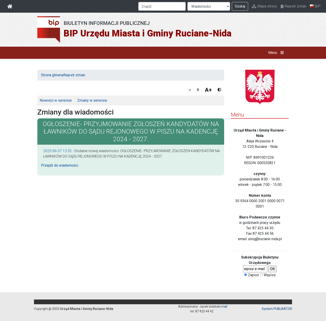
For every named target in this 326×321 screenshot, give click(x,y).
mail (224, 306)
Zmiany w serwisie (92, 100)
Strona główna (52, 75)
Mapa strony (264, 6)
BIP (315, 6)
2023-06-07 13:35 (57, 151)
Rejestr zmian (293, 6)
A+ (208, 90)
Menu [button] (277, 52)
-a (189, 90)
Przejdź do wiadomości (59, 165)
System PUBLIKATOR (277, 309)
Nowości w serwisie (56, 100)
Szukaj (240, 6)
